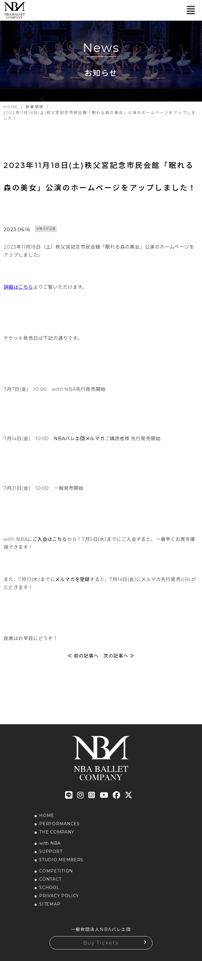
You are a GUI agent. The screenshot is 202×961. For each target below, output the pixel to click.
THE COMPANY (56, 832)
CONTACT (50, 879)
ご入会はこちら (49, 539)
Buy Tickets (100, 943)
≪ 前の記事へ (83, 656)
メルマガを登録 (72, 579)
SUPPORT (50, 851)
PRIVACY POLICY (59, 895)
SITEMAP (49, 904)
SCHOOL (49, 887)
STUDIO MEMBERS (61, 859)
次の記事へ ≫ (119, 656)
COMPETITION (56, 871)
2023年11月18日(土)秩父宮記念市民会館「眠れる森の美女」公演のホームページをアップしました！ (100, 176)
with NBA (50, 843)
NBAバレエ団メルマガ (79, 438)
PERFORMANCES (59, 823)
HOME (46, 815)
